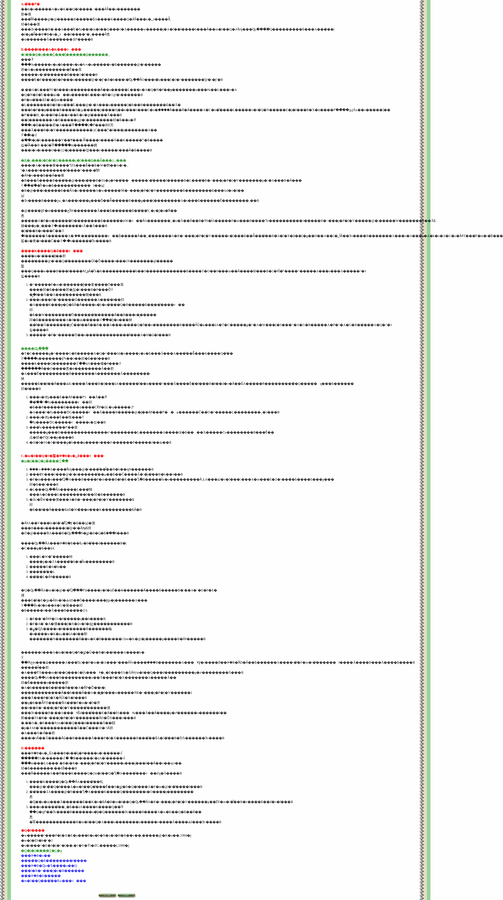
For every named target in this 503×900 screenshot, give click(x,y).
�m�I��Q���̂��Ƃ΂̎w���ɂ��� (53, 881)
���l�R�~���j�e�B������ (52, 870)
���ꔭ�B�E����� (41, 876)
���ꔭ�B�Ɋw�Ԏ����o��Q (49, 865)
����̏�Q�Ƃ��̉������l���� (54, 860)
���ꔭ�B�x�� (36, 855)
